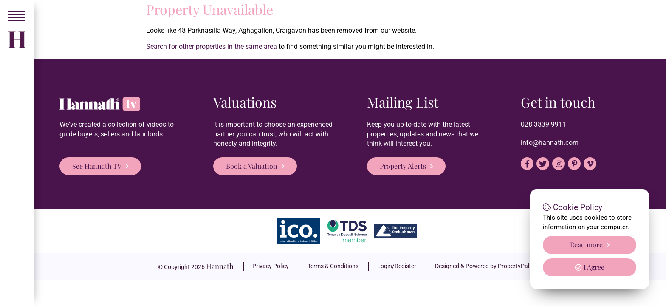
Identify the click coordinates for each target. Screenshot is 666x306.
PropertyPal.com (520, 266)
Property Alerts (403, 166)
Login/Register (396, 266)
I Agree (589, 267)
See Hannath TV (96, 166)
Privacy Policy (270, 266)
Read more (586, 244)
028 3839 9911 (543, 124)
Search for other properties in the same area (211, 46)
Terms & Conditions (333, 266)
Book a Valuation (251, 166)
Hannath (220, 266)
